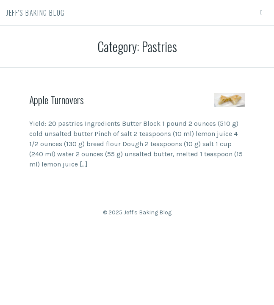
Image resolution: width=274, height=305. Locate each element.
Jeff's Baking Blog (35, 13)
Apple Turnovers (56, 99)
